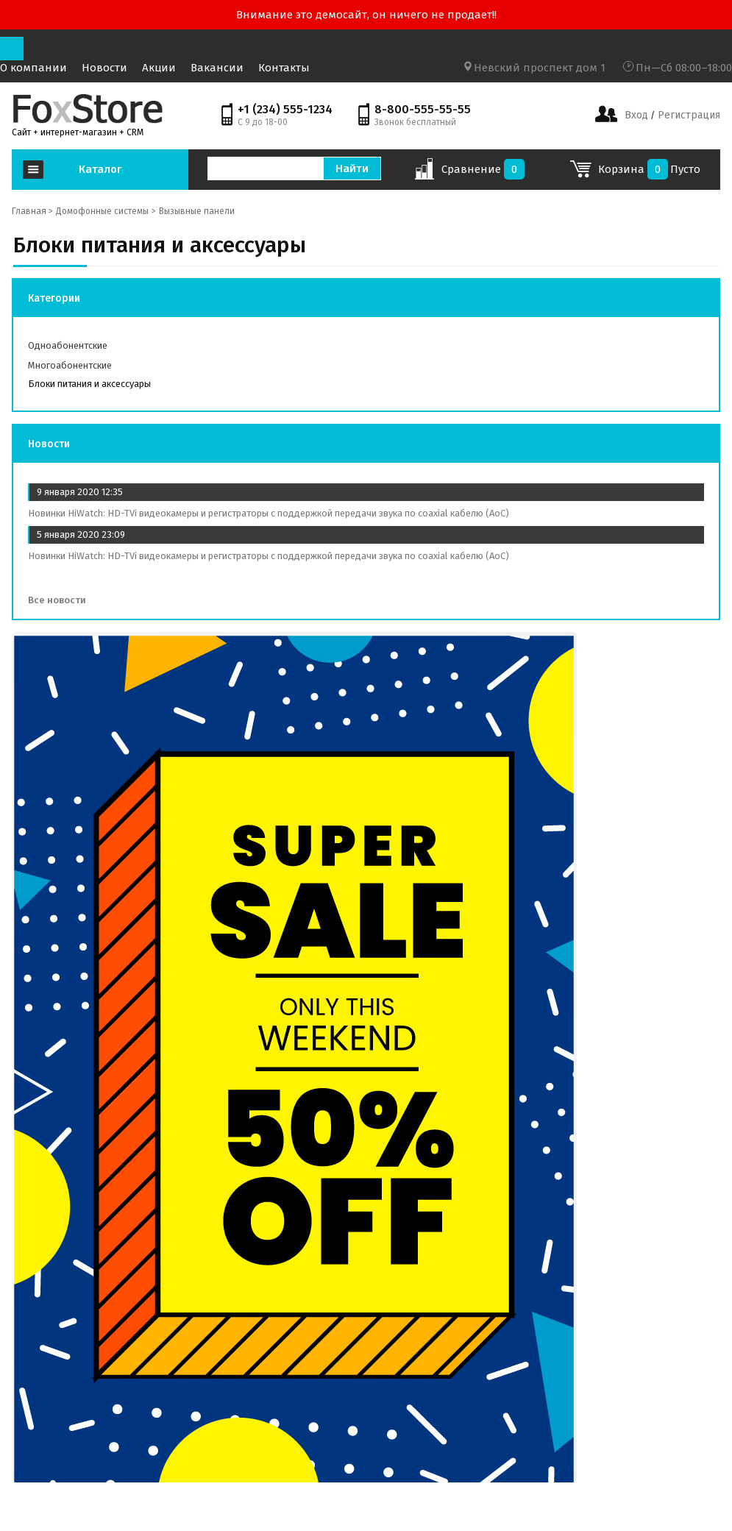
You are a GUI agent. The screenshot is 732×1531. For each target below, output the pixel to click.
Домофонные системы (102, 211)
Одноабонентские (67, 345)
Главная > (32, 211)
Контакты (284, 67)
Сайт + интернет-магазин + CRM (77, 132)
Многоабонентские (70, 365)
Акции (159, 67)
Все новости (62, 599)
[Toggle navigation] (12, 48)
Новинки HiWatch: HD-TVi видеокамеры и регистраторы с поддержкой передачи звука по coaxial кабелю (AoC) (268, 513)
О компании (33, 67)
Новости (104, 67)
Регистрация (687, 115)
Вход (636, 115)
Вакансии (217, 67)
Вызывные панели (197, 211)
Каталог (100, 169)
